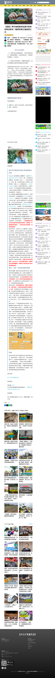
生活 (9, 402)
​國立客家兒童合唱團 (31, 642)
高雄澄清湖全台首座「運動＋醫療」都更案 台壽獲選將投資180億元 (43, 258)
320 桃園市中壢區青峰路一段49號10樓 (11, 653)
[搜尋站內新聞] (43, 2)
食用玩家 (25, 196)
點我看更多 (31, 524)
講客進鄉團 (30, 646)
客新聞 (29, 644)
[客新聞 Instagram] (31, 2)
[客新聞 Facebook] (30, 2)
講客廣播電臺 (30, 640)
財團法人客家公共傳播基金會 (32, 671)
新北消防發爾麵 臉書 (13, 377)
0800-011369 (6, 654)
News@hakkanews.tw (8, 656)
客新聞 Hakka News (21, 671)
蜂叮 (13, 385)
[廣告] (43, 43)
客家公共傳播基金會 (5, 640)
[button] (50, 2)
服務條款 (27, 672)
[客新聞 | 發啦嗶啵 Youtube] (35, 2)
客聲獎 (29, 648)
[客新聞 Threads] (33, 2)
